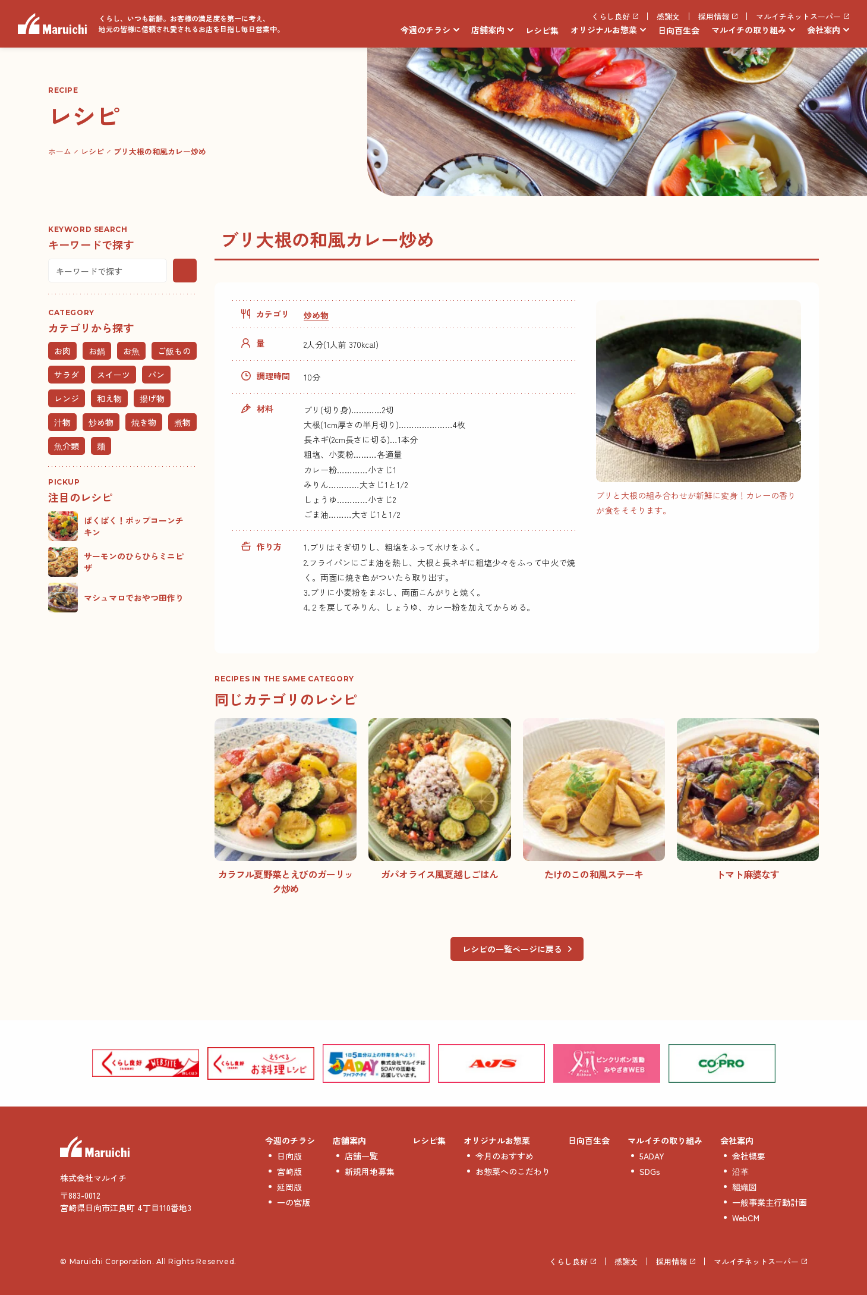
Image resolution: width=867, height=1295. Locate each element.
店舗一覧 (361, 1156)
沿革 (740, 1171)
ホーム (59, 151)
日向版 (289, 1156)
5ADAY (651, 1156)
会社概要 (748, 1156)
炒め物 (316, 315)
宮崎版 (289, 1171)
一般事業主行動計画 (769, 1202)
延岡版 (289, 1187)
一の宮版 (293, 1202)
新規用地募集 (370, 1171)
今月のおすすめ (504, 1156)
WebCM (745, 1218)
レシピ (92, 151)
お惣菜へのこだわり (512, 1171)
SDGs (649, 1171)
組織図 (744, 1187)
